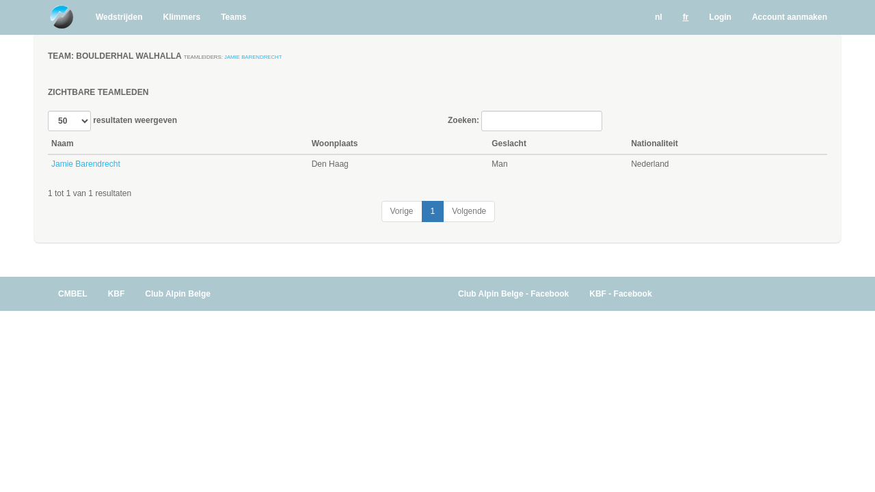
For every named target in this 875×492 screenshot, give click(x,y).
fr (686, 17)
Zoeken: (525, 121)
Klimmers (181, 17)
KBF (116, 294)
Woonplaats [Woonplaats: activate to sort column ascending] (335, 143)
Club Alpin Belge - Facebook (513, 294)
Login (720, 17)
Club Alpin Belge (178, 294)
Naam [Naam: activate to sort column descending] (62, 143)
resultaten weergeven (112, 121)
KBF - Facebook (620, 294)
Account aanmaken (789, 17)
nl (658, 17)
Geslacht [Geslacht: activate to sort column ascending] (509, 143)
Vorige (402, 211)
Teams (233, 17)
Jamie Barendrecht (253, 57)
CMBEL (73, 294)
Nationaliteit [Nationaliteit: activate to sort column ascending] (654, 143)
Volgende (469, 211)
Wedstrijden (119, 17)
